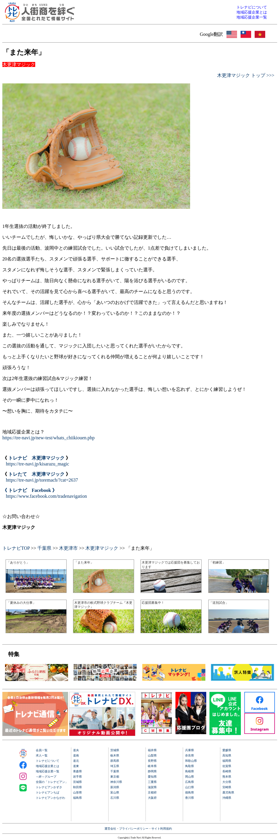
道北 (76, 760)
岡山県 (189, 776)
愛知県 (152, 776)
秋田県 (77, 787)
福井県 (152, 750)
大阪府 (152, 797)
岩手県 (77, 776)
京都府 (152, 792)
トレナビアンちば (47, 792)
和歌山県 (191, 760)
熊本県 (226, 776)
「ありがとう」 (18, 562)
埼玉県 (114, 766)
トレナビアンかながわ (50, 797)
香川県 (189, 797)
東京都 (114, 776)
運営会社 (110, 828)
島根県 (189, 771)
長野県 (152, 760)
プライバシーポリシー (133, 828)
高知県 (226, 755)
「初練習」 (217, 562)
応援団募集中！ (153, 602)
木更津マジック (101, 548)
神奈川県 (116, 781)
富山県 (114, 792)
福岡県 (226, 760)
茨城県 (114, 750)
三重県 (152, 781)
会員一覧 (42, 750)
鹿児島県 (228, 792)
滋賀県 (152, 787)
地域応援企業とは (47, 766)
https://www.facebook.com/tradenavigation (46, 496)
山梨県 (152, 755)
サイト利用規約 (161, 828)
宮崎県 (226, 787)
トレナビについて (47, 760)
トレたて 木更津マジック (36, 474)
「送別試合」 (219, 602)
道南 (76, 755)
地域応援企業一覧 (47, 771)
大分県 (226, 781)
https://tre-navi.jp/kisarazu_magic (37, 463)
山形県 (77, 792)
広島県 (189, 781)
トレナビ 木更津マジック (36, 457)
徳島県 (189, 792)
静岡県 (152, 771)
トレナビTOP (16, 548)
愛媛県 (226, 750)
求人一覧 (42, 755)
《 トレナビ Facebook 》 (29, 490)
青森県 (77, 771)
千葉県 (44, 548)
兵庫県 (189, 750)
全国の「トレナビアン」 (52, 781)
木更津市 (68, 548)
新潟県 (114, 787)
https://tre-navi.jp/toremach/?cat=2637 (42, 479)
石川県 (114, 797)
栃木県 (114, 755)
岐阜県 (152, 766)
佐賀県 (226, 766)
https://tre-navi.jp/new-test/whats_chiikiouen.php (48, 437)
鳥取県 (189, 766)
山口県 (189, 787)
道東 (76, 766)
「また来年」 (84, 562)
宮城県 (77, 781)
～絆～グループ (46, 776)
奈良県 (189, 755)
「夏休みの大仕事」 (21, 602)
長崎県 (226, 771)
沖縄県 (226, 797)
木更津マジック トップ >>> (245, 75)
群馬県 (114, 760)
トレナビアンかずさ (49, 787)
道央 (76, 750)
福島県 (77, 797)
